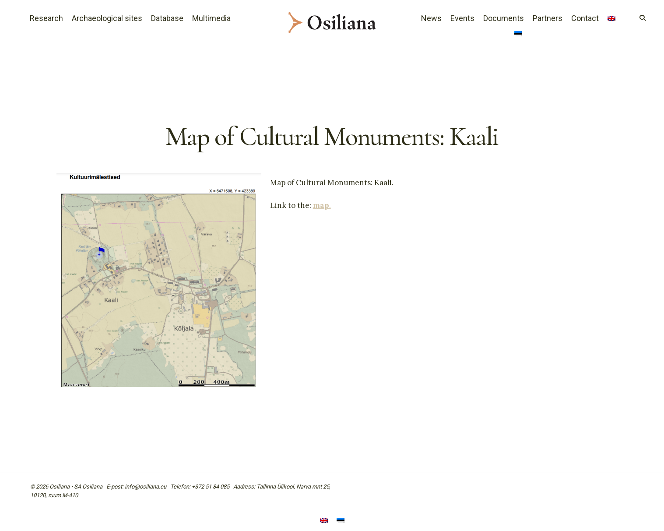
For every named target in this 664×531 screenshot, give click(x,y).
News (431, 18)
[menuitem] (611, 19)
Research (46, 18)
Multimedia (211, 18)
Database (167, 18)
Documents (503, 18)
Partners (547, 18)
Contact (585, 18)
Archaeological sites (107, 18)
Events (462, 18)
